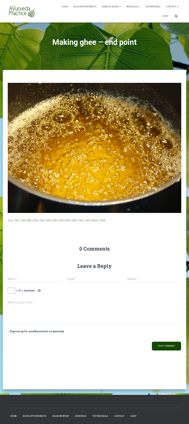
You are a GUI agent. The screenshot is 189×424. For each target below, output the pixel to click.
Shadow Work (111, 6)
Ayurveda (133, 6)
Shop (165, 16)
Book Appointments (84, 6)
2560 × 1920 (98, 220)
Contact (172, 6)
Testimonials (152, 6)
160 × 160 (84, 220)
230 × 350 (58, 220)
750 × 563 (45, 220)
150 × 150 (19, 220)
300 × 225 (32, 220)
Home (65, 6)
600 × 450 (71, 220)
